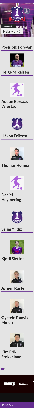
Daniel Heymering (11, 197)
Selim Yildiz (11, 229)
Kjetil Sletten (13, 258)
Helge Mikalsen (15, 72)
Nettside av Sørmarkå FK (7, 405)
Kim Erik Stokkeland (11, 354)
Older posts (6, 369)
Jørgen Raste (12, 288)
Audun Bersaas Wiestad (14, 104)
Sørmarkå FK (9, 26)
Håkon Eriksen (14, 135)
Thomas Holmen (15, 165)
